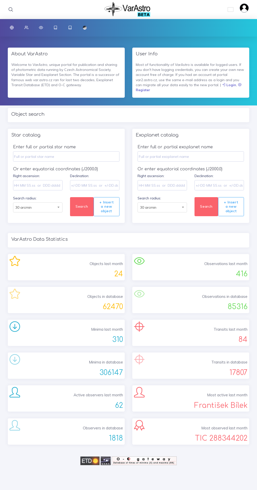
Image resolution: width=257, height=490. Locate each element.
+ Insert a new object (106, 206)
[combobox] (37, 207)
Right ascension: (26, 176)
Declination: (79, 176)
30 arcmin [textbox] (23, 207)
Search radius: (25, 198)
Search (82, 206)
